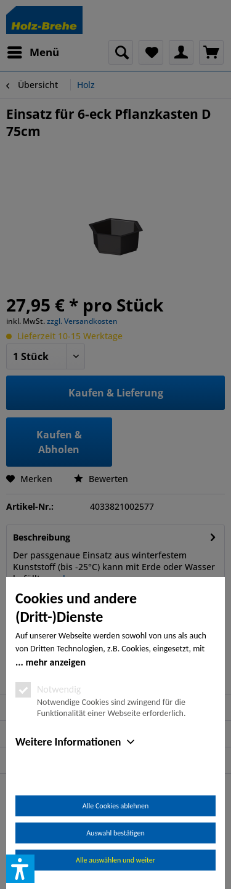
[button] (20, 869)
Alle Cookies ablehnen (115, 806)
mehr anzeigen (55, 662)
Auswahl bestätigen (115, 833)
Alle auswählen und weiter (115, 860)
